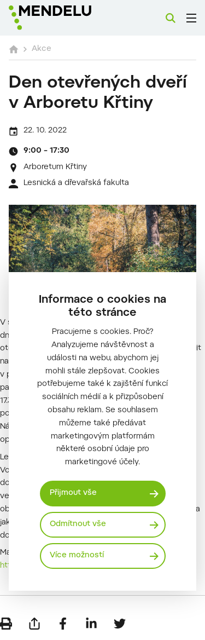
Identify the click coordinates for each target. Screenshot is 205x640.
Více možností (77, 556)
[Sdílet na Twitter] (120, 624)
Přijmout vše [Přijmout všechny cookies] (73, 493)
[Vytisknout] (6, 624)
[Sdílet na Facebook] (63, 624)
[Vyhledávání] (170, 18)
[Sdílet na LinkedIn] (91, 624)
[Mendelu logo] (63, 17)
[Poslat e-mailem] (34, 624)
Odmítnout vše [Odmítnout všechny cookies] (78, 524)
